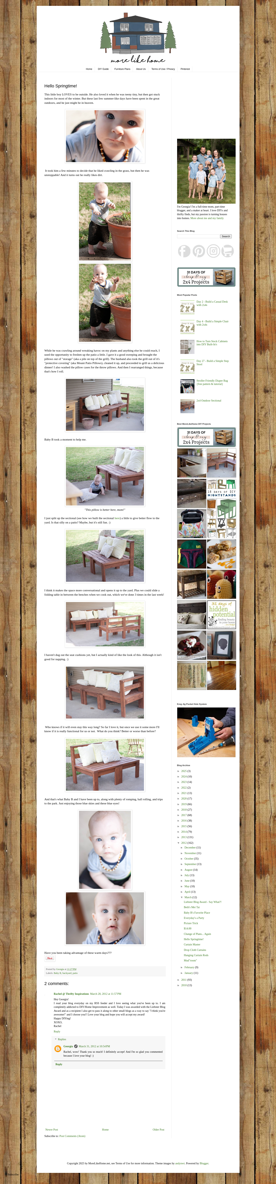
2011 (184, 979)
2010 (184, 985)
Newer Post (51, 1129)
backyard (66, 973)
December (190, 847)
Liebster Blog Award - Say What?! (202, 902)
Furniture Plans (122, 69)
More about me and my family (207, 218)
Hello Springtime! (194, 939)
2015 (184, 826)
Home (89, 69)
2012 (184, 842)
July (187, 875)
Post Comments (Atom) (72, 1136)
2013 (184, 837)
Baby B (57, 973)
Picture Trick (191, 923)
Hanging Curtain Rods (196, 955)
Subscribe (13, 1174)
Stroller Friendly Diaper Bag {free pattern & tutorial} (212, 382)
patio (75, 973)
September (191, 864)
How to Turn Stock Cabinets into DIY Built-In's (212, 343)
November (191, 853)
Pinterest (185, 69)
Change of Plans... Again (197, 934)
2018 (184, 809)
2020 (184, 798)
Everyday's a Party (194, 918)
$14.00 (187, 928)
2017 (184, 815)
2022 (184, 787)
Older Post (158, 1129)
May (187, 886)
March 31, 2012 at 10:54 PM (94, 1046)
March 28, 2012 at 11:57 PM (105, 993)
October (189, 858)
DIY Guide (103, 69)
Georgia (68, 1046)
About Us (141, 69)
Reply (57, 1031)
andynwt (180, 1163)
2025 (184, 771)
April (188, 891)
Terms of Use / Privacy (163, 69)
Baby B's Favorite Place (197, 912)
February (190, 967)
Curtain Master (192, 944)
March (188, 897)
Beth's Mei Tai (192, 907)
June (187, 880)
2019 (184, 804)
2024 (184, 776)
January (189, 973)
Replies (62, 1039)
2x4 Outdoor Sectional (209, 400)
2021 (184, 793)
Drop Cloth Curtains (195, 950)
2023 (184, 782)
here (117, 518)
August (189, 869)
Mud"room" (190, 960)
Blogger (204, 1163)
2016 (184, 820)
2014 (184, 831)
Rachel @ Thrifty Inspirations (71, 993)
